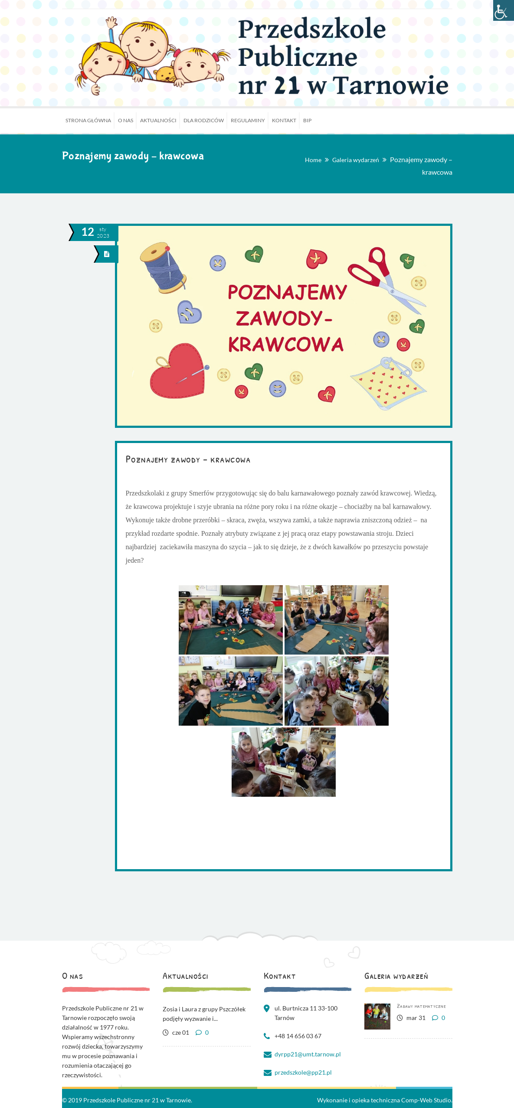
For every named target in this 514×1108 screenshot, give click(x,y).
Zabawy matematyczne (421, 1006)
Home (313, 159)
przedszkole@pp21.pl (303, 1072)
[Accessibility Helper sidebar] (503, 10)
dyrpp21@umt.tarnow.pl (308, 1054)
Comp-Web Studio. (426, 1100)
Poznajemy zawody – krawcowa (188, 459)
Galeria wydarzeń (355, 159)
